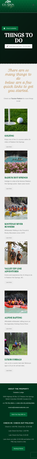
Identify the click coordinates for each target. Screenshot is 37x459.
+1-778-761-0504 (8, 403)
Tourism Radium (16, 98)
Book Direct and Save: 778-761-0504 (18, 46)
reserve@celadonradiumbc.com (18, 407)
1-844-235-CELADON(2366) (25, 403)
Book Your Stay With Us (18, 414)
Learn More (9, 146)
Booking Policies (18, 448)
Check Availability (10, 28)
